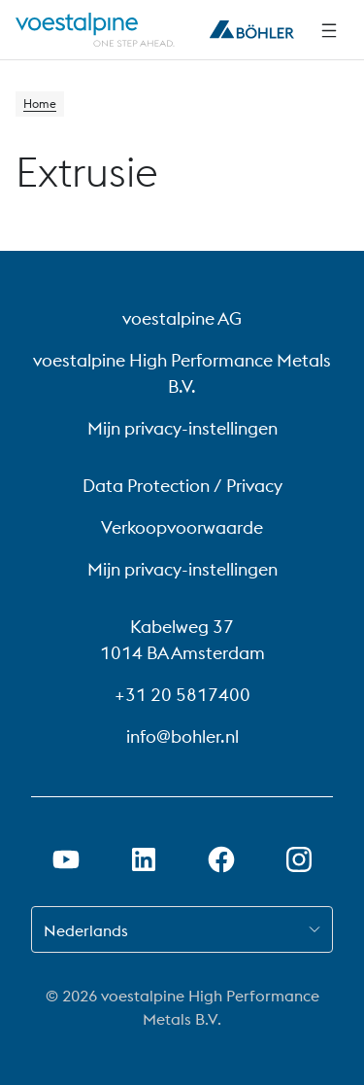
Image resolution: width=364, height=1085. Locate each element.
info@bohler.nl (182, 736)
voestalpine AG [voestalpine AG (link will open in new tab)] (182, 318)
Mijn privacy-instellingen (182, 428)
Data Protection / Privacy (182, 485)
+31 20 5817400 (182, 694)
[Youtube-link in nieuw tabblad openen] (66, 859)
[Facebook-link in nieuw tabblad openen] (221, 859)
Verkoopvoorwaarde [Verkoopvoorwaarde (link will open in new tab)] (182, 527)
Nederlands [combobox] (86, 930)
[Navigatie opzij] (329, 30)
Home (39, 103)
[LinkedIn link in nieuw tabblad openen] (143, 859)
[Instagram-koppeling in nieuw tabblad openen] (298, 859)
